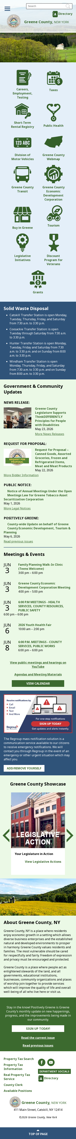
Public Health (53, 115)
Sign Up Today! (38, 1029)
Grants (38, 282)
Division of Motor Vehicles (22, 146)
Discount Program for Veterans (53, 249)
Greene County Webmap (53, 146)
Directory (65, 14)
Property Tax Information (13, 1067)
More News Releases (49, 434)
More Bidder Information (21, 475)
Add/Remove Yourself (24, 768)
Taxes (53, 81)
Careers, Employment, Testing (22, 84)
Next (66, 835)
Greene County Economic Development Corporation (53, 183)
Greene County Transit (22, 179)
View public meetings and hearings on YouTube (38, 665)
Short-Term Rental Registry (22, 116)
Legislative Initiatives (22, 247)
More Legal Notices (17, 508)
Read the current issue (38, 1038)
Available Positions (18, 1091)
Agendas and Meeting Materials (38, 674)
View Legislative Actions (43, 862)
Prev (9, 835)
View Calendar (38, 683)
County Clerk (13, 1085)
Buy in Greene (22, 217)
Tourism (53, 216)
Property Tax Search (19, 1059)
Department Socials (54, 1071)
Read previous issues (18, 541)
